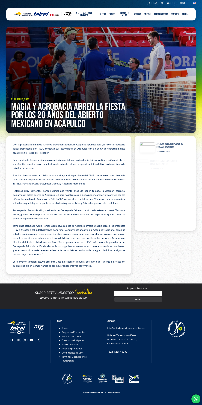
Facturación (68, 360)
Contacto (175, 14)
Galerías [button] (148, 14)
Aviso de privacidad (72, 348)
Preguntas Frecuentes (73, 332)
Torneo (65, 327)
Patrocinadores (161, 14)
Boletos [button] (102, 14)
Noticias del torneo (72, 336)
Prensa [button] (185, 14)
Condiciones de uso (72, 352)
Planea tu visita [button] (124, 14)
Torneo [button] (112, 14)
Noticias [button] (137, 14)
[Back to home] (42, 14)
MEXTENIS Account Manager (84, 14)
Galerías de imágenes (73, 340)
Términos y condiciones (74, 356)
